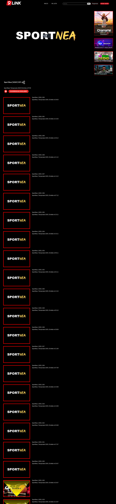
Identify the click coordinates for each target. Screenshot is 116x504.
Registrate (95, 3)
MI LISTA (54, 3)
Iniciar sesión (104, 3)
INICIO (46, 3)
